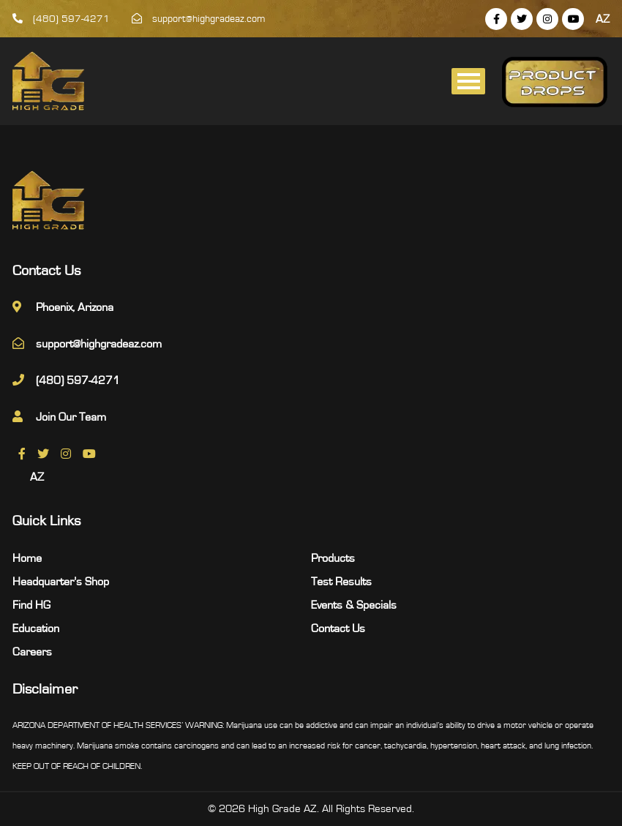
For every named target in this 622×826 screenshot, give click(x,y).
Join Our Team (71, 417)
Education (35, 628)
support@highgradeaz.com (199, 19)
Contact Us (338, 628)
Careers (32, 652)
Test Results (341, 581)
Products (333, 558)
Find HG (31, 605)
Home (27, 558)
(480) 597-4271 (61, 19)
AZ (603, 19)
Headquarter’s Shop (60, 581)
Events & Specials (354, 605)
